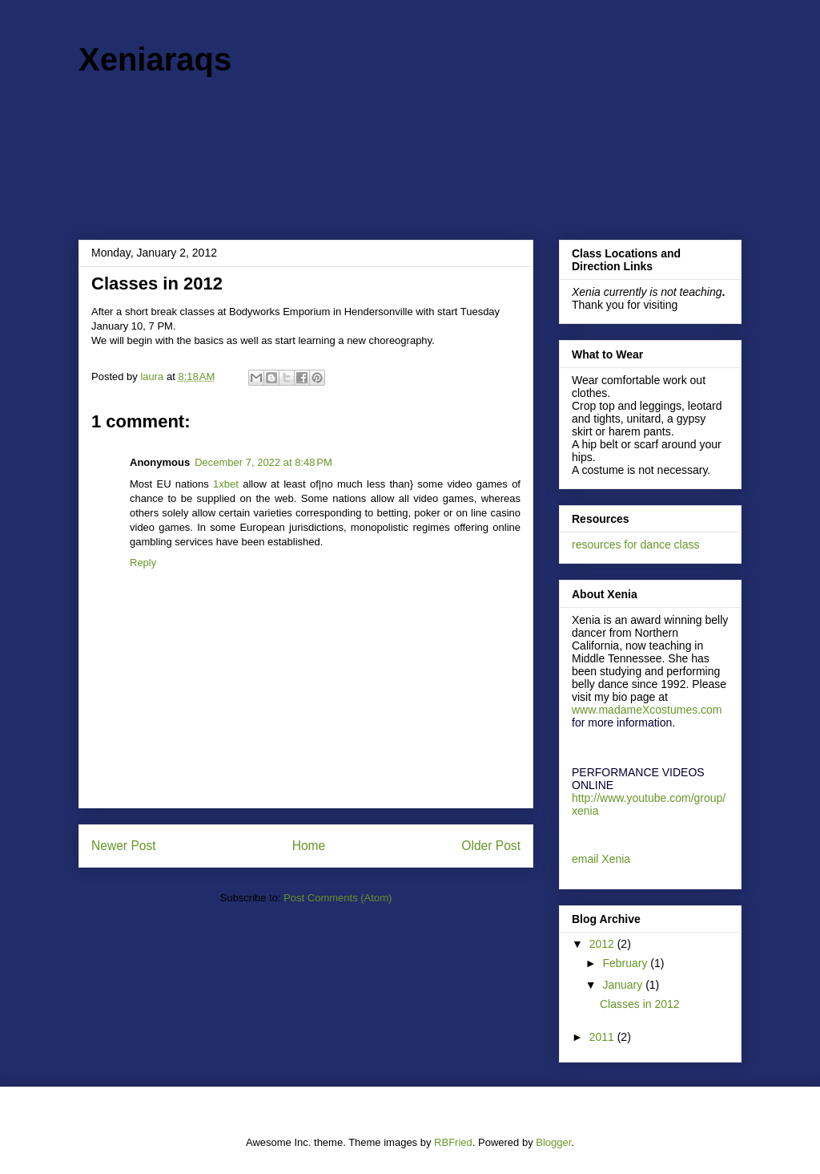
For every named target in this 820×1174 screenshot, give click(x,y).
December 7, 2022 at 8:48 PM (263, 462)
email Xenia (601, 858)
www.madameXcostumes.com (647, 709)
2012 (603, 943)
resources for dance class (636, 544)
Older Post (491, 845)
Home (309, 845)
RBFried (453, 1142)
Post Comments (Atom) (337, 898)
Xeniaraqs (154, 59)
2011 (603, 1036)
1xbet (226, 484)
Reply (143, 563)
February (626, 963)
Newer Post (123, 845)
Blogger (553, 1142)
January (623, 984)
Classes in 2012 (640, 1004)
